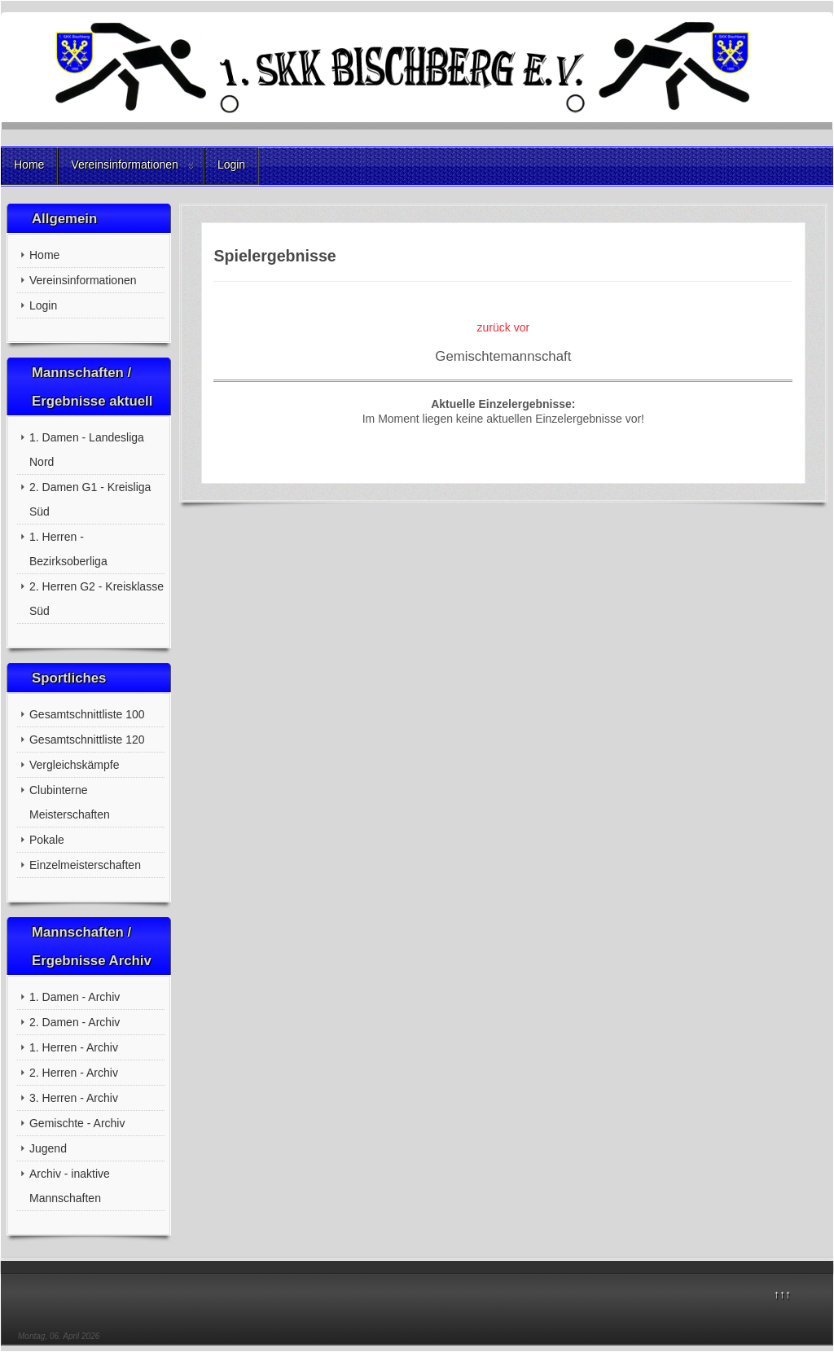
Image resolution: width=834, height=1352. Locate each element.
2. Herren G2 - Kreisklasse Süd (96, 598)
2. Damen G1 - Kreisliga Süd (90, 499)
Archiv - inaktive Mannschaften (69, 1186)
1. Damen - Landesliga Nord (86, 449)
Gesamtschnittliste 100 (87, 714)
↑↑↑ (782, 1294)
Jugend (48, 1148)
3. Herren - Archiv (73, 1097)
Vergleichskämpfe (74, 764)
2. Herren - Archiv (73, 1072)
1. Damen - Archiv (74, 996)
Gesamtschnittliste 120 (87, 739)
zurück (494, 327)
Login (231, 164)
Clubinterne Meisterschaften (69, 802)
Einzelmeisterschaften (85, 864)
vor (521, 327)
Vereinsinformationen (124, 164)
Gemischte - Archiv (77, 1123)
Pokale (46, 839)
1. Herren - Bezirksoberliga (68, 549)
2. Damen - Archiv (74, 1022)
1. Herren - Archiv (73, 1047)
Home (29, 164)
